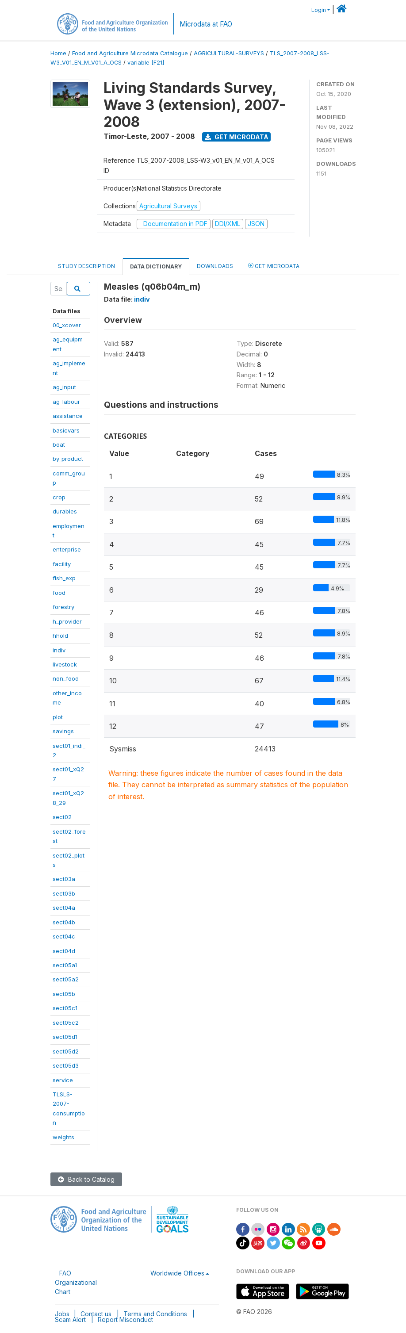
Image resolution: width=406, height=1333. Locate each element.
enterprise (67, 549)
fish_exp (64, 578)
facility (62, 563)
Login (318, 10)
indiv (59, 650)
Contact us (95, 1314)
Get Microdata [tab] (273, 265)
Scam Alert (70, 1319)
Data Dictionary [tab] (156, 266)
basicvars (66, 430)
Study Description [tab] (86, 266)
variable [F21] (145, 62)
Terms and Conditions (155, 1314)
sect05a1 (65, 965)
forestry (63, 606)
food (59, 592)
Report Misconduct (125, 1319)
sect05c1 (65, 1007)
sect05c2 (66, 1022)
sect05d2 (66, 1051)
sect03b (64, 893)
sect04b (64, 922)
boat (59, 444)
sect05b (64, 993)
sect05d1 (65, 1036)
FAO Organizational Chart (76, 1282)
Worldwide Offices (177, 1273)
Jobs (62, 1314)
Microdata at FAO (206, 24)
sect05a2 (66, 979)
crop (59, 497)
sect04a (64, 907)
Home (58, 53)
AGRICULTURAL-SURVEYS (229, 53)
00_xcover (67, 325)
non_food (66, 678)
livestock (65, 664)
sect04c (64, 936)
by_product (68, 458)
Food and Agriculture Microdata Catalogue (130, 53)
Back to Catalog (86, 1179)
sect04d (64, 950)
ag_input (64, 387)
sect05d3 (66, 1065)
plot (58, 716)
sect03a (64, 878)
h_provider (67, 621)
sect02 (62, 816)
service (63, 1080)
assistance (68, 415)
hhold (60, 635)
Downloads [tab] (215, 266)
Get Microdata (236, 137)
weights (63, 1137)
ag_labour (66, 401)
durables (65, 511)
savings (63, 731)
